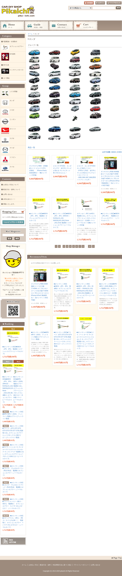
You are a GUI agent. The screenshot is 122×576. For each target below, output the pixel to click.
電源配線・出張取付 (10, 41)
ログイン (100, 3)
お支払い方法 (33, 565)
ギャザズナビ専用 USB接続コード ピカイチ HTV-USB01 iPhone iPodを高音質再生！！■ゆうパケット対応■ (38, 170)
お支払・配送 (37, 25)
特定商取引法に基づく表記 (62, 565)
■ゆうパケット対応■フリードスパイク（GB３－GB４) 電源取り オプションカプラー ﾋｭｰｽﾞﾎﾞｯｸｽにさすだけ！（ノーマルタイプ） (13, 503)
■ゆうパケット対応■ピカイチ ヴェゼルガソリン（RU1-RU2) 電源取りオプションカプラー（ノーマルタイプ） (13, 470)
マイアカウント (114, 3)
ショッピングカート (85, 25)
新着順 (119, 152)
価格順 (113, 152)
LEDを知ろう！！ (9, 199)
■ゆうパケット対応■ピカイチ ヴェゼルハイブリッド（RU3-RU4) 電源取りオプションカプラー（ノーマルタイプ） (13, 487)
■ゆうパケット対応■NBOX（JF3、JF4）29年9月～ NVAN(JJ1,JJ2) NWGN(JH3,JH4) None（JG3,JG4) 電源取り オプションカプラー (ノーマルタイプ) (62, 220)
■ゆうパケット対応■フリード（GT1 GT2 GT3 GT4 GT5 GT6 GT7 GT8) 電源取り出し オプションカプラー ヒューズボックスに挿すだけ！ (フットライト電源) (63, 339)
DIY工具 (6, 65)
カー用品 (6, 78)
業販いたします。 (9, 204)
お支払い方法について (11, 185)
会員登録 (89, 3)
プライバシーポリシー (81, 565)
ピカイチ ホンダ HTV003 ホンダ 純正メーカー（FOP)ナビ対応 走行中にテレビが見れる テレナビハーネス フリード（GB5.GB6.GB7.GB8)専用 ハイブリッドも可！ (87, 173)
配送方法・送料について (11, 189)
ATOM (12, 542)
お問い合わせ (61, 25)
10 (89, 246)
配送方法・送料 (45, 565)
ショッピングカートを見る (13, 222)
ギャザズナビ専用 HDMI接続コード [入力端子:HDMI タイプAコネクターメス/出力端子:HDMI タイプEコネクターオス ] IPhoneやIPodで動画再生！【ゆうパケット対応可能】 (110, 178)
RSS (11, 540)
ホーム (12, 25)
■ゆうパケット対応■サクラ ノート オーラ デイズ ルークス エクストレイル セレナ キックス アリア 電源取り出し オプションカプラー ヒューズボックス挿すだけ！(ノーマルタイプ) (13, 452)
